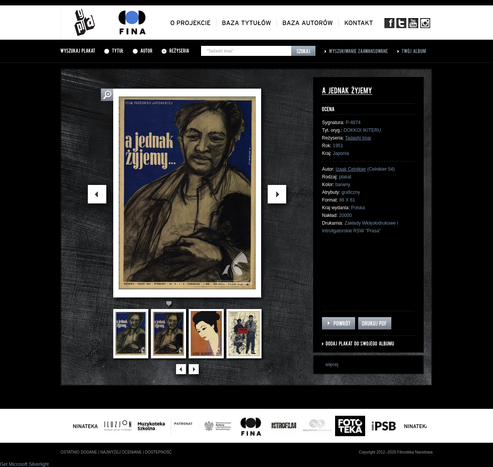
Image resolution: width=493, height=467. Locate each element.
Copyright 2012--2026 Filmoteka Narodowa (396, 452)
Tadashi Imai (358, 138)
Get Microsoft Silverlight (24, 464)
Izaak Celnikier (350, 169)
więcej (331, 364)
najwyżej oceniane (121, 452)
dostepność (158, 452)
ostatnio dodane (78, 452)
